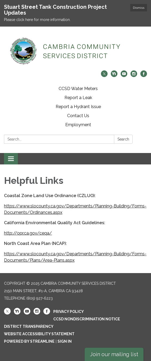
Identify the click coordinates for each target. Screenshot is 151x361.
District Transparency (29, 326)
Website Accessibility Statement (39, 334)
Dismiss (138, 8)
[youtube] (124, 75)
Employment (78, 124)
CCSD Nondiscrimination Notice (86, 319)
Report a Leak (78, 97)
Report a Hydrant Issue (78, 106)
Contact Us (78, 115)
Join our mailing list (114, 354)
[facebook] (143, 75)
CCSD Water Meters (78, 88)
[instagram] (133, 75)
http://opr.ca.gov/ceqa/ (28, 233)
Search (123, 139)
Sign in (65, 341)
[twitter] (104, 75)
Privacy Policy (68, 311)
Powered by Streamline (29, 341)
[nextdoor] (114, 75)
